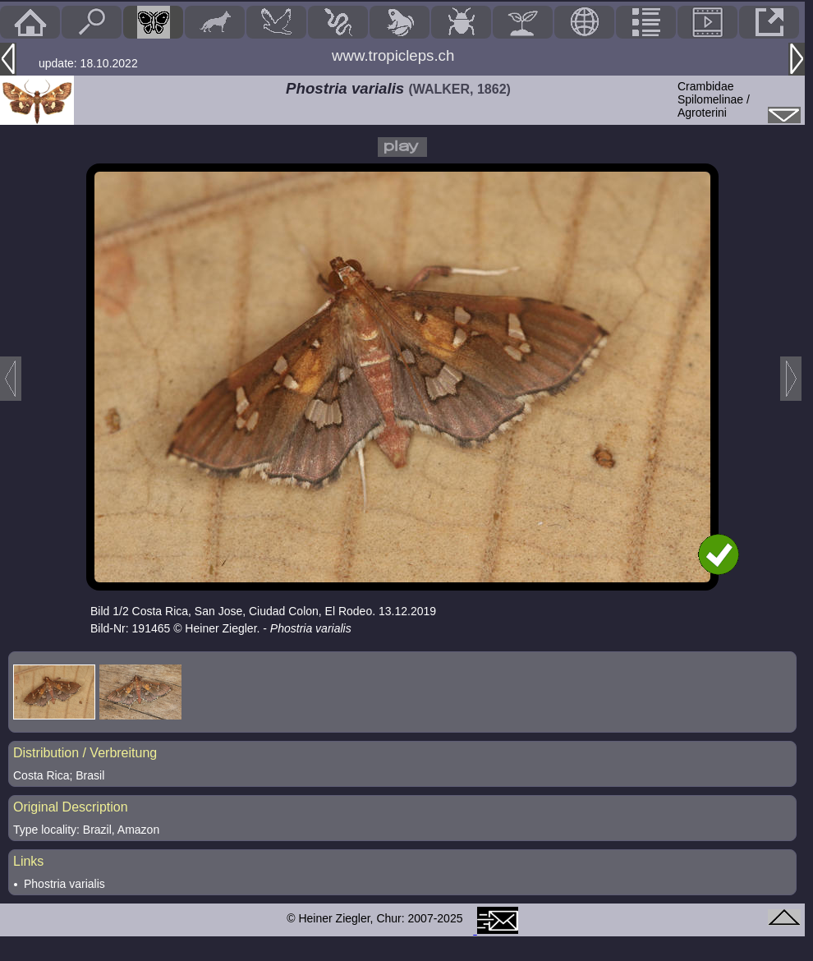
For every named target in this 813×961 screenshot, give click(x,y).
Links (28, 861)
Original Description (70, 807)
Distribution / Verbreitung (85, 753)
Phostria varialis (64, 883)
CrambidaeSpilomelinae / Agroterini (714, 99)
